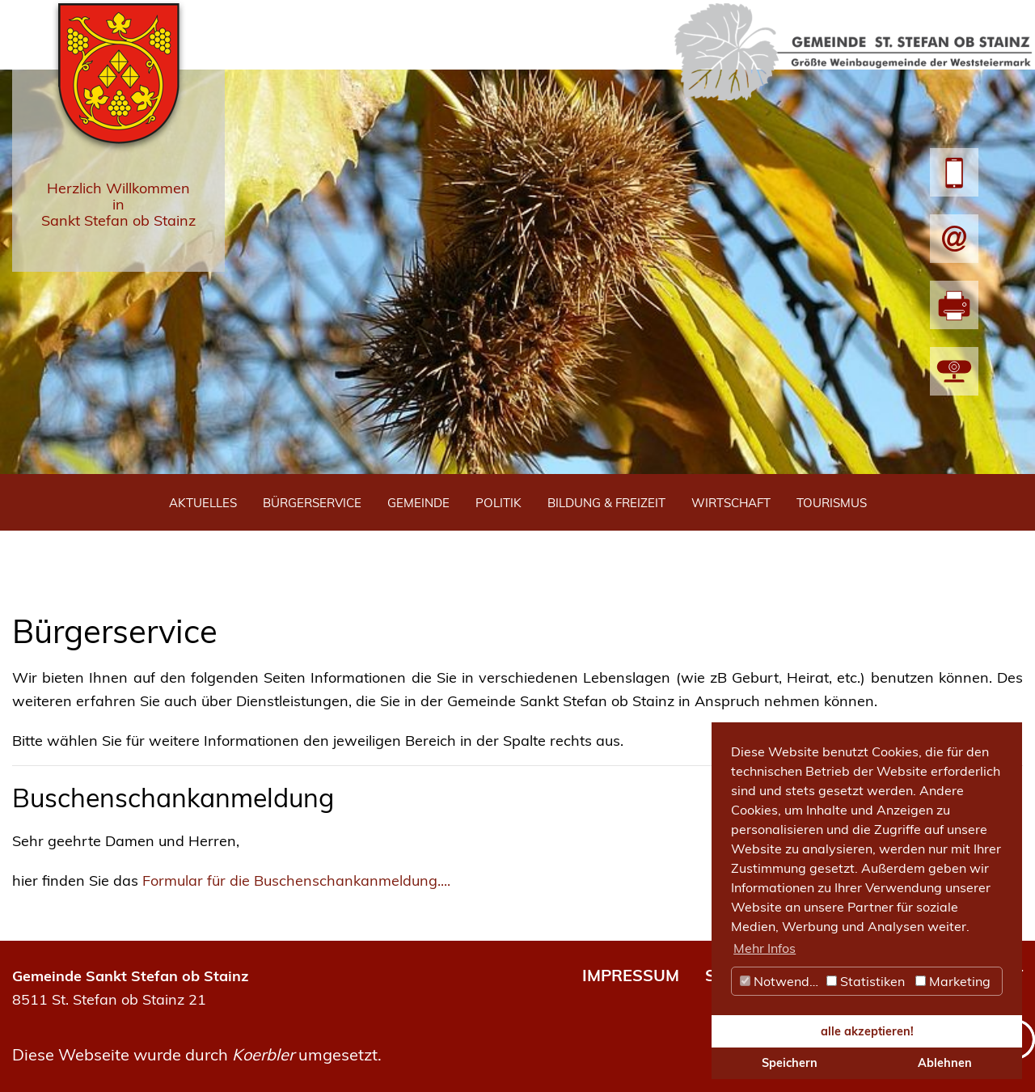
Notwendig (780, 981)
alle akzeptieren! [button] (867, 1031)
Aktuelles (203, 502)
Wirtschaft (731, 502)
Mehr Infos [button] (764, 948)
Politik (498, 502)
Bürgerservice (312, 502)
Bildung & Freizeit (606, 502)
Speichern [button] (789, 1063)
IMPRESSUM (630, 975)
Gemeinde (418, 502)
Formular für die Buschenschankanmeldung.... (296, 880)
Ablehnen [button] (945, 1063)
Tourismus (831, 502)
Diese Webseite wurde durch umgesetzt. (197, 1054)
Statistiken (865, 981)
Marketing (953, 981)
